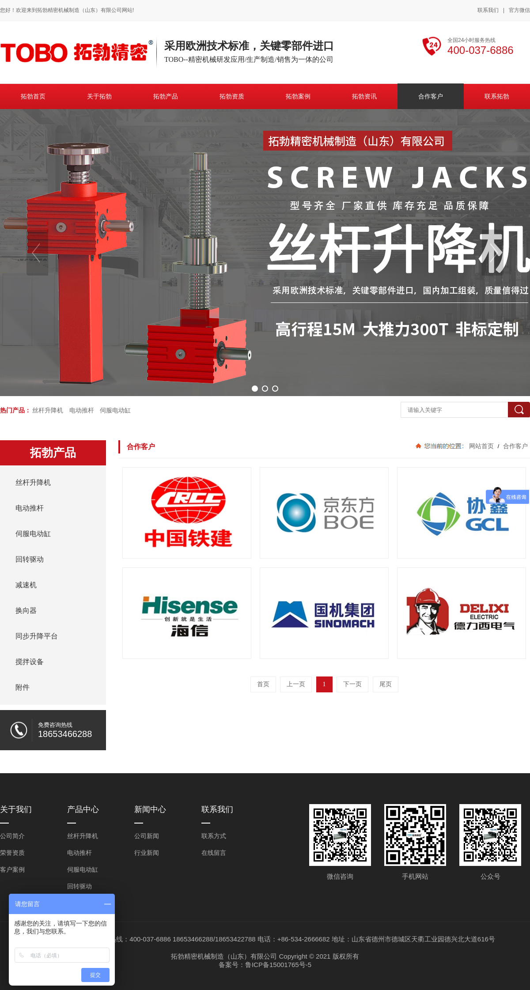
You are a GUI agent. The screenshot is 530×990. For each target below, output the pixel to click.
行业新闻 (146, 852)
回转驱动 (79, 886)
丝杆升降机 (47, 410)
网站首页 (481, 446)
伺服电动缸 (115, 410)
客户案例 (12, 869)
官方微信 (519, 10)
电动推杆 (81, 410)
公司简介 (12, 835)
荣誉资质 (12, 852)
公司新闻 (146, 835)
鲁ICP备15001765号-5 (278, 964)
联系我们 (488, 10)
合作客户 (514, 446)
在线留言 (213, 852)
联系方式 (213, 835)
